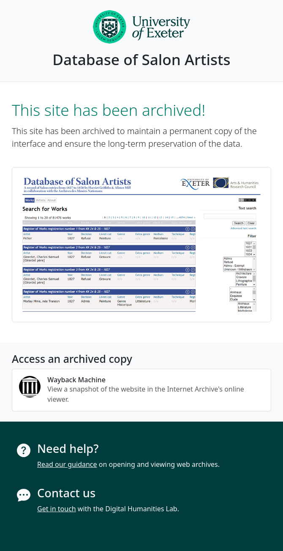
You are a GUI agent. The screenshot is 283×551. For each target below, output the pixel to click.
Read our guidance (67, 464)
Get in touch (56, 508)
